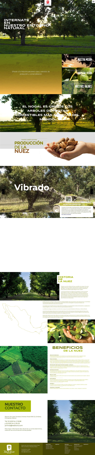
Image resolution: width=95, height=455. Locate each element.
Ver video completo (66, 214)
